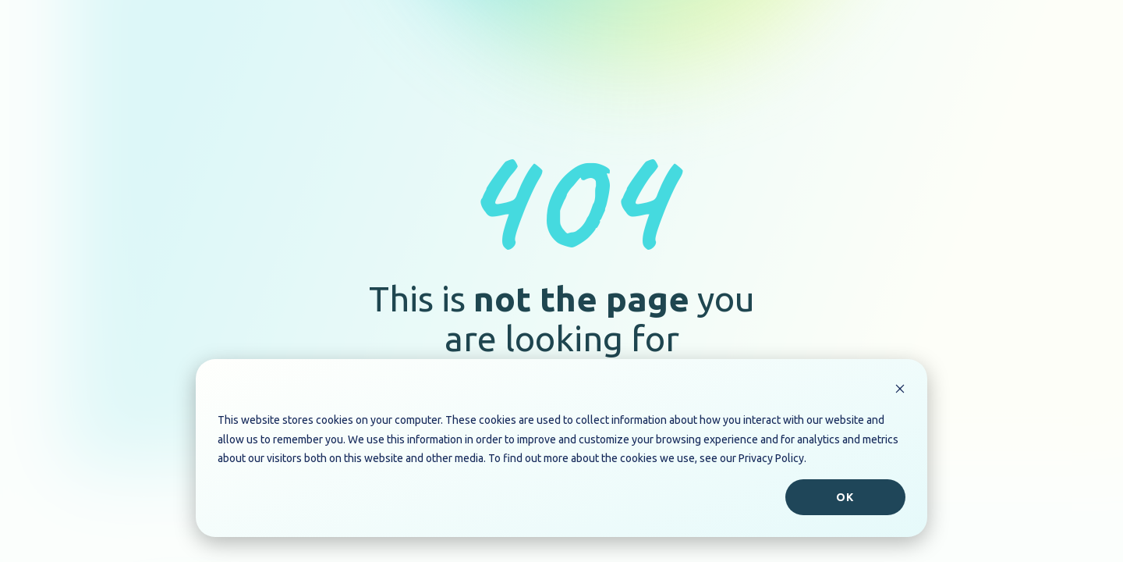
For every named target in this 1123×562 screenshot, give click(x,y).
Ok (845, 497)
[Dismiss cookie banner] (900, 390)
